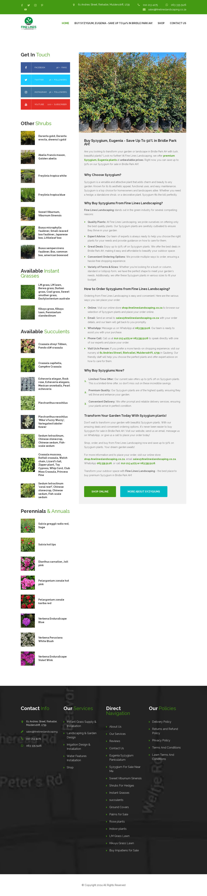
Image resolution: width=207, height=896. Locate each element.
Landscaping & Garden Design (81, 735)
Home (65, 23)
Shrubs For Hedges (121, 785)
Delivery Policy (161, 721)
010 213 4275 (150, 5)
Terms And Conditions (166, 747)
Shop (161, 23)
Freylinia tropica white (52, 175)
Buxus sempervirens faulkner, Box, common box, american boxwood (53, 251)
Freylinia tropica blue (51, 194)
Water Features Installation (77, 758)
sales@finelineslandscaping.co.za (167, 9)
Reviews (114, 741)
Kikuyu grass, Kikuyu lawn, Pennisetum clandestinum (51, 312)
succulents (116, 800)
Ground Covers (119, 807)
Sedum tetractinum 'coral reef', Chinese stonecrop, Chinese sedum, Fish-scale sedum (51, 490)
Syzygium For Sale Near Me (124, 769)
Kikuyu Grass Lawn (121, 843)
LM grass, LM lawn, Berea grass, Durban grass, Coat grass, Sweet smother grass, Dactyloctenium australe (54, 291)
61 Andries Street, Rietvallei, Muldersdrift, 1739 (104, 4)
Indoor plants (118, 828)
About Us (115, 726)
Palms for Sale (118, 814)
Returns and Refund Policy (165, 731)
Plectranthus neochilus (53, 402)
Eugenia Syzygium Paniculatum (121, 757)
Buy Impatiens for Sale (124, 850)
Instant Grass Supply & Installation (81, 724)
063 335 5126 (178, 5)
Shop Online (100, 491)
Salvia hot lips (47, 544)
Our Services (117, 734)
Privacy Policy (161, 740)
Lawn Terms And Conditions (163, 757)
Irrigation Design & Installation (78, 746)
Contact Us (178, 23)
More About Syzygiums (144, 491)
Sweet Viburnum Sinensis (125, 778)
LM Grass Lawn (119, 836)
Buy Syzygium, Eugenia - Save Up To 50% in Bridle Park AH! (113, 23)
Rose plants (117, 821)
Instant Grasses (119, 792)
